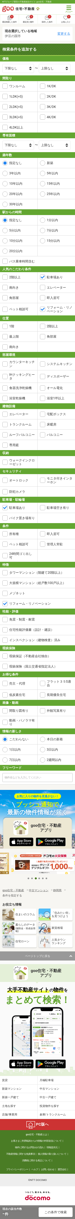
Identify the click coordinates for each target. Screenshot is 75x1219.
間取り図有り (18, 711)
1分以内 (52, 220)
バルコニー (55, 435)
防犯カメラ (17, 492)
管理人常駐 (55, 544)
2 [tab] (32, 878)
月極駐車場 (47, 1080)
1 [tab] (29, 878)
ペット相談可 (18, 309)
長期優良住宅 (56, 695)
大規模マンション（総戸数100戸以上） (37, 583)
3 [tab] (36, 878)
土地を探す (9, 1106)
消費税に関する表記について (36, 1160)
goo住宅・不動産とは (36, 1134)
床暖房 (51, 424)
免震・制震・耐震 (22, 619)
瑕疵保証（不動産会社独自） (30, 656)
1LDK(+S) (16, 96)
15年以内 (53, 183)
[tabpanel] (37, 864)
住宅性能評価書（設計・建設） (31, 630)
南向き (14, 287)
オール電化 (55, 388)
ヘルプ (34, 1169)
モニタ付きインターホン (59, 480)
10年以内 (15, 183)
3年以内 (15, 173)
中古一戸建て (48, 1097)
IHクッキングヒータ (22, 376)
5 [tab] (43, 878)
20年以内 (15, 194)
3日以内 (52, 749)
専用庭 (14, 445)
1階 (11, 326)
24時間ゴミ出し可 (20, 555)
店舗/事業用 (9, 1114)
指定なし (15, 163)
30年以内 (15, 204)
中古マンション (49, 1088)
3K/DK (51, 107)
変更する (63, 34)
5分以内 (15, 230)
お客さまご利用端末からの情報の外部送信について (36, 1140)
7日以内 (15, 760)
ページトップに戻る (37, 956)
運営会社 (62, 1169)
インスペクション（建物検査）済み (34, 640)
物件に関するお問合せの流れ (29, 1147)
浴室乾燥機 (17, 398)
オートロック (18, 480)
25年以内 (53, 194)
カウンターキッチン (22, 364)
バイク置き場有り (22, 518)
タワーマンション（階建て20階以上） (36, 572)
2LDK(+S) (16, 107)
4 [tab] (39, 878)
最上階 (14, 336)
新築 (50, 163)
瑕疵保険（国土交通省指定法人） (33, 666)
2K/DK (51, 96)
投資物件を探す (49, 1106)
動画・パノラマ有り (22, 722)
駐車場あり (55, 277)
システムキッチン (59, 364)
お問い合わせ (47, 1169)
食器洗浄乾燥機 (20, 388)
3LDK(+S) (16, 117)
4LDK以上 (16, 127)
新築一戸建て (10, 1097)
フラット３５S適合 (59, 683)
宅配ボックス (56, 414)
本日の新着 (55, 739)
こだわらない (18, 739)
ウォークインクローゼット (22, 462)
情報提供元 (52, 1147)
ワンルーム (17, 86)
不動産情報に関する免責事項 (20, 1154)
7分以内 (52, 230)
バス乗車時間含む (22, 261)
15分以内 (53, 241)
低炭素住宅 (17, 695)
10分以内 (15, 241)
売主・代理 (17, 683)
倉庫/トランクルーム (53, 1114)
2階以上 (15, 277)
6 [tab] (47, 878)
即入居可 (53, 298)
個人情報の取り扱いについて (52, 1154)
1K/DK (51, 86)
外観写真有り (56, 711)
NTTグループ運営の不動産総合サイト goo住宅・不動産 (27, 2)
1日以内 (15, 749)
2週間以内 (54, 760)
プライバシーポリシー (17, 1169)
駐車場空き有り (58, 508)
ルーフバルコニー (22, 435)
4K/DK (51, 117)
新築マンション (12, 1088)
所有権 (14, 534)
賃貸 (5, 1080)
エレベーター (56, 287)
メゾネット (17, 593)
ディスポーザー (58, 376)
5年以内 (52, 173)
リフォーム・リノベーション (59, 309)
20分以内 (15, 251)
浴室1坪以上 (56, 398)
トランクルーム (20, 424)
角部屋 (14, 298)
